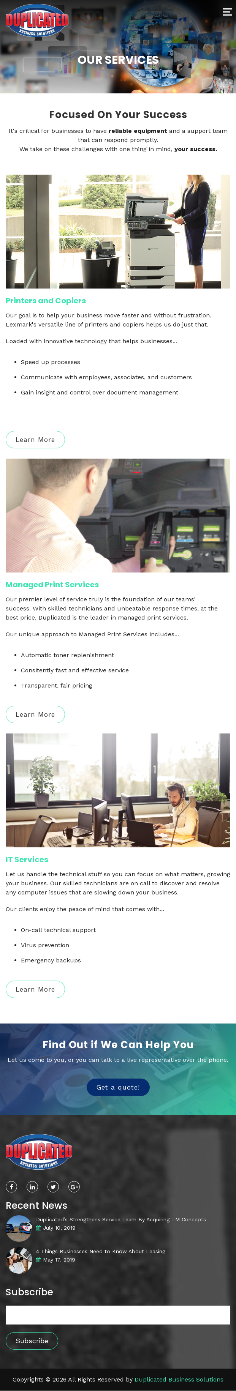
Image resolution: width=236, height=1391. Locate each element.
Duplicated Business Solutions (179, 1379)
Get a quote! (118, 1087)
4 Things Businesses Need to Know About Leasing (100, 1251)
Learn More (35, 439)
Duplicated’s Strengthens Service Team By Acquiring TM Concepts (121, 1219)
